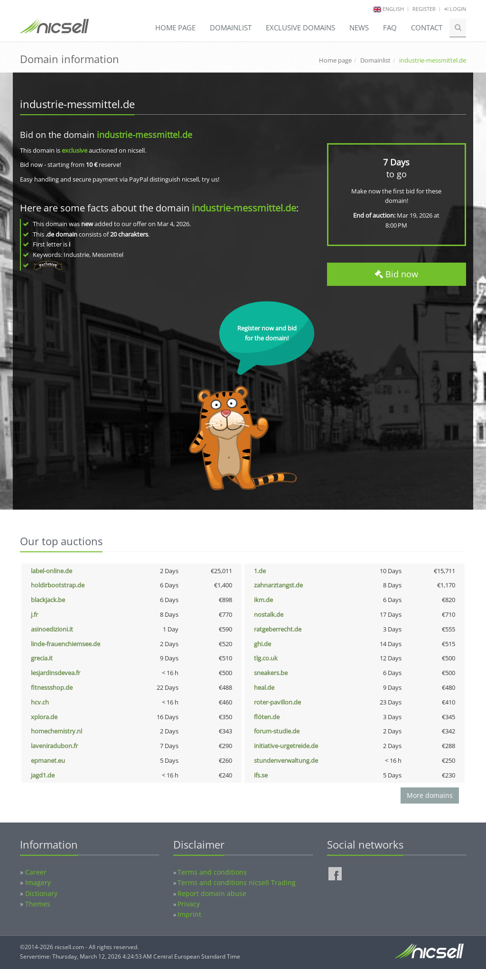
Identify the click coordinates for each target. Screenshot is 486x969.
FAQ (390, 27)
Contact (426, 27)
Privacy (189, 903)
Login (455, 8)
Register (424, 8)
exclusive (74, 150)
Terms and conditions (212, 872)
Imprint (189, 914)
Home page (175, 27)
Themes (37, 903)
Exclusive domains (300, 27)
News (359, 27)
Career (36, 872)
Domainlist (231, 27)
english (393, 8)
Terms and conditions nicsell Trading (237, 882)
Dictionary (41, 893)
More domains (430, 795)
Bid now (396, 274)
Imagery (38, 882)
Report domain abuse (212, 893)
